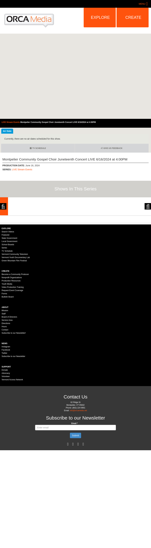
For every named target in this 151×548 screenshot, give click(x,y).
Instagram (6, 389)
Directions (6, 366)
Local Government (9, 284)
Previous (3, 227)
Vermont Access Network (12, 422)
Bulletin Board (8, 339)
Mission (5, 353)
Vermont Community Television (15, 297)
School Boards (8, 287)
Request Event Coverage (12, 333)
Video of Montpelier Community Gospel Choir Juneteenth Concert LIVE (75, 76)
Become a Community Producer (15, 317)
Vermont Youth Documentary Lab (16, 300)
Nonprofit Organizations (12, 320)
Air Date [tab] (7, 131)
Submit (75, 478)
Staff (3, 356)
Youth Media (7, 326)
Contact (5, 372)
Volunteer (6, 419)
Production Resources (11, 323)
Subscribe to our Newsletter (13, 399)
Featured (5, 277)
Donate (5, 412)
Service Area (7, 362)
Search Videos (8, 274)
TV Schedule (38, 148)
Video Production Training (13, 330)
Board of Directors (9, 359)
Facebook (6, 392)
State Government (9, 280)
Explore (100, 17)
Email (74, 466)
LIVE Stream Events (22, 169)
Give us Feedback (111, 148)
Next (148, 227)
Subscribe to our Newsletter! (14, 375)
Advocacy (6, 416)
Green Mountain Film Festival (14, 303)
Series (4, 290)
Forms (4, 336)
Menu (142, 4)
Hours (4, 369)
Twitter (4, 395)
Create (133, 17)
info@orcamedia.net (78, 453)
